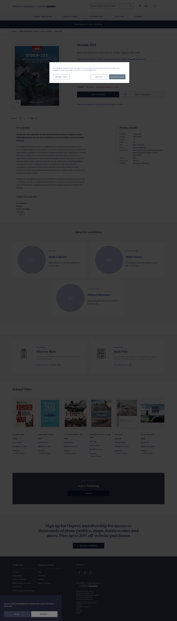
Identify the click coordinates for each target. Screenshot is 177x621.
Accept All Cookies (117, 77)
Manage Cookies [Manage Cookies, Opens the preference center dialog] (61, 77)
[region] (89, 72)
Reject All (98, 77)
